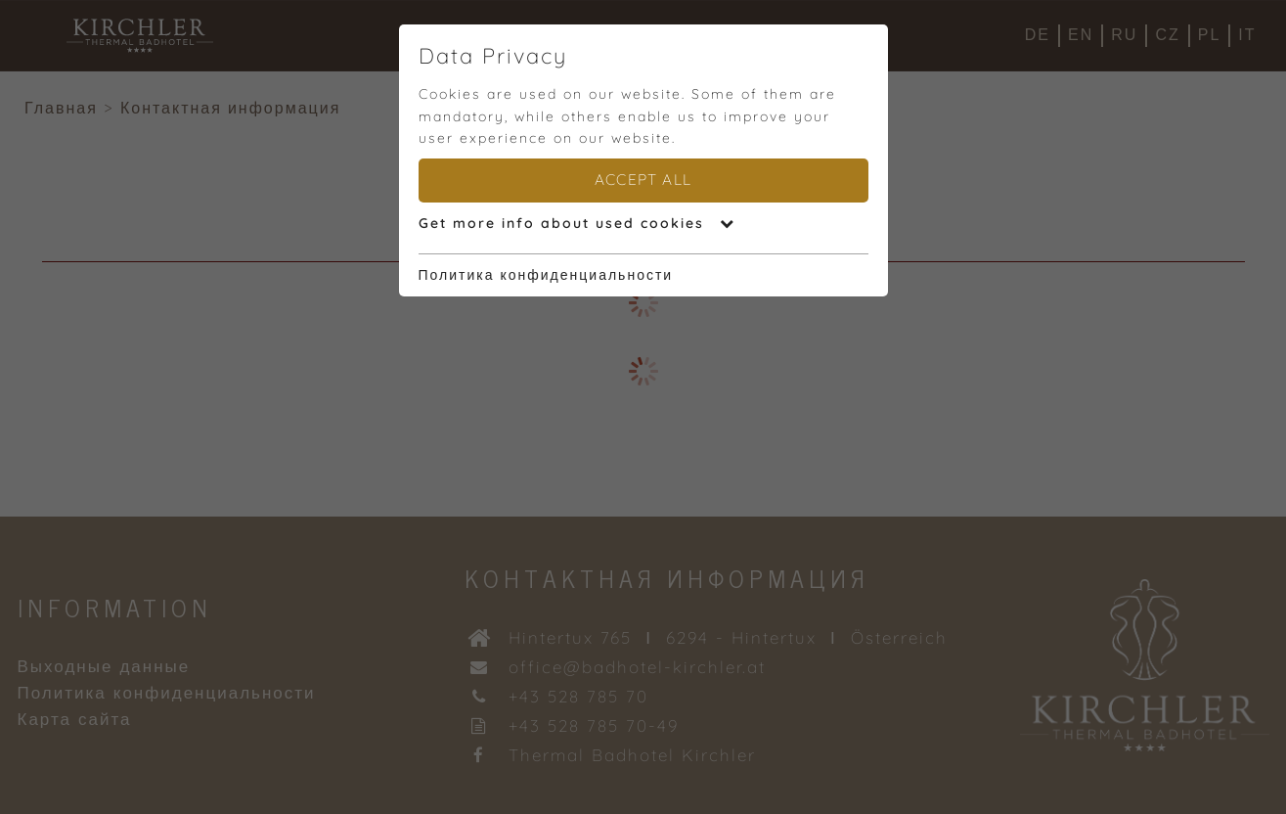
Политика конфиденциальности (546, 275)
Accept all (643, 179)
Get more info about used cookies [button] (577, 223)
